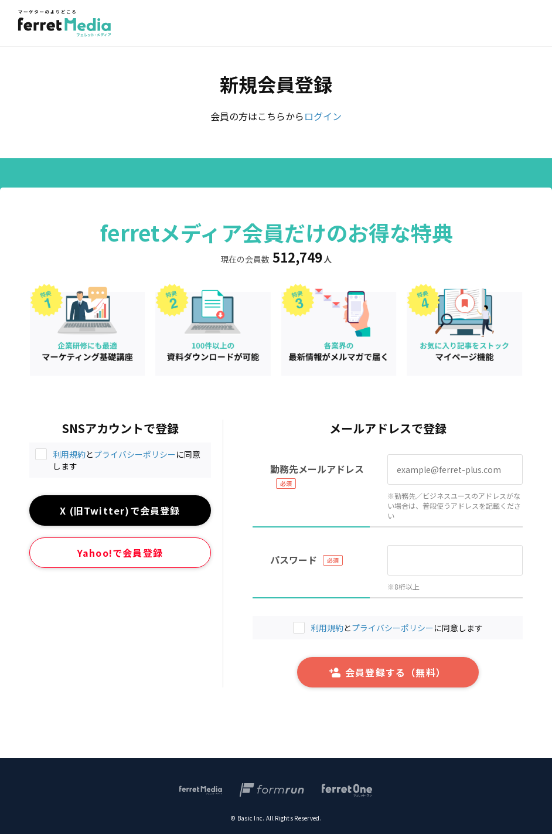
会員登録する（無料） (387, 672)
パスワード (293, 560)
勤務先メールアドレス (317, 469)
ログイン (323, 116)
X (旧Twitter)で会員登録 (120, 510)
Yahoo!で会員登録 (120, 553)
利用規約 (69, 454)
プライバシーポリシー (135, 454)
